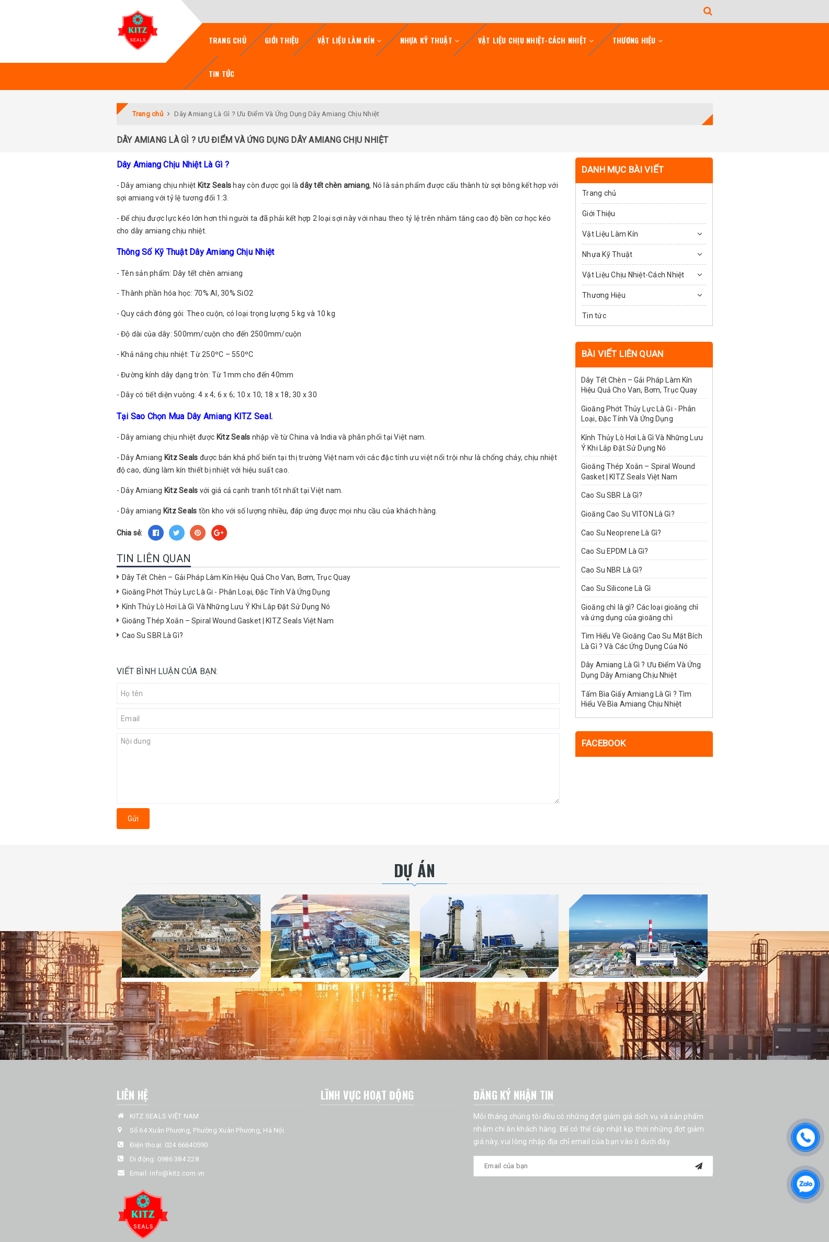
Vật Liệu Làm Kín (349, 40)
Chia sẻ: (130, 533)
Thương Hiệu (637, 40)
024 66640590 (186, 1145)
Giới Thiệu (282, 40)
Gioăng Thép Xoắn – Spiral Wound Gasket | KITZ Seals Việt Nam (228, 621)
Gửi (133, 818)
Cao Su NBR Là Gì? (611, 570)
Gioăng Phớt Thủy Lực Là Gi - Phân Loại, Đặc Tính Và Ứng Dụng (226, 592)
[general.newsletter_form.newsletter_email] (593, 1166)
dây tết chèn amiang (334, 185)
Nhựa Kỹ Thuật (430, 40)
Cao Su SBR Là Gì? (152, 635)
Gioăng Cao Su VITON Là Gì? (628, 514)
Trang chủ (227, 40)
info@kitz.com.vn (177, 1173)
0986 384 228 (178, 1159)
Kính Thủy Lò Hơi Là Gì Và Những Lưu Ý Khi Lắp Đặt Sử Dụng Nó (226, 606)
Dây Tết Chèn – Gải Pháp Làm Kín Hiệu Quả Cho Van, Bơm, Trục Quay (236, 577)
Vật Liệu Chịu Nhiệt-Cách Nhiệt (536, 40)
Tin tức (222, 73)
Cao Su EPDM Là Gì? (615, 551)
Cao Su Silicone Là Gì (616, 588)
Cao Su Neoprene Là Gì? (621, 533)
